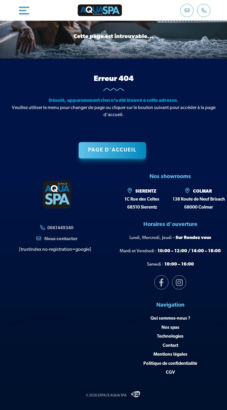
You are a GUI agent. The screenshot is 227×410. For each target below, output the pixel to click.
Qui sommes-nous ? (170, 318)
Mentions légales (170, 354)
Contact (170, 346)
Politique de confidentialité (170, 364)
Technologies (170, 336)
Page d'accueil (112, 150)
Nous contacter (56, 238)
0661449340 (60, 228)
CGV (170, 372)
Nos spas (170, 328)
